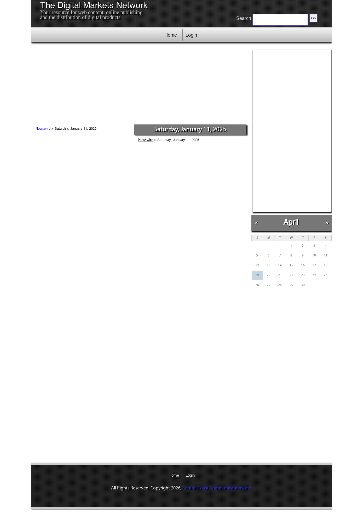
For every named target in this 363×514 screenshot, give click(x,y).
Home (170, 35)
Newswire (43, 129)
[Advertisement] (139, 85)
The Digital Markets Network (94, 5)
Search (243, 18)
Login (191, 35)
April (290, 222)
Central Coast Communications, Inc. (217, 488)
